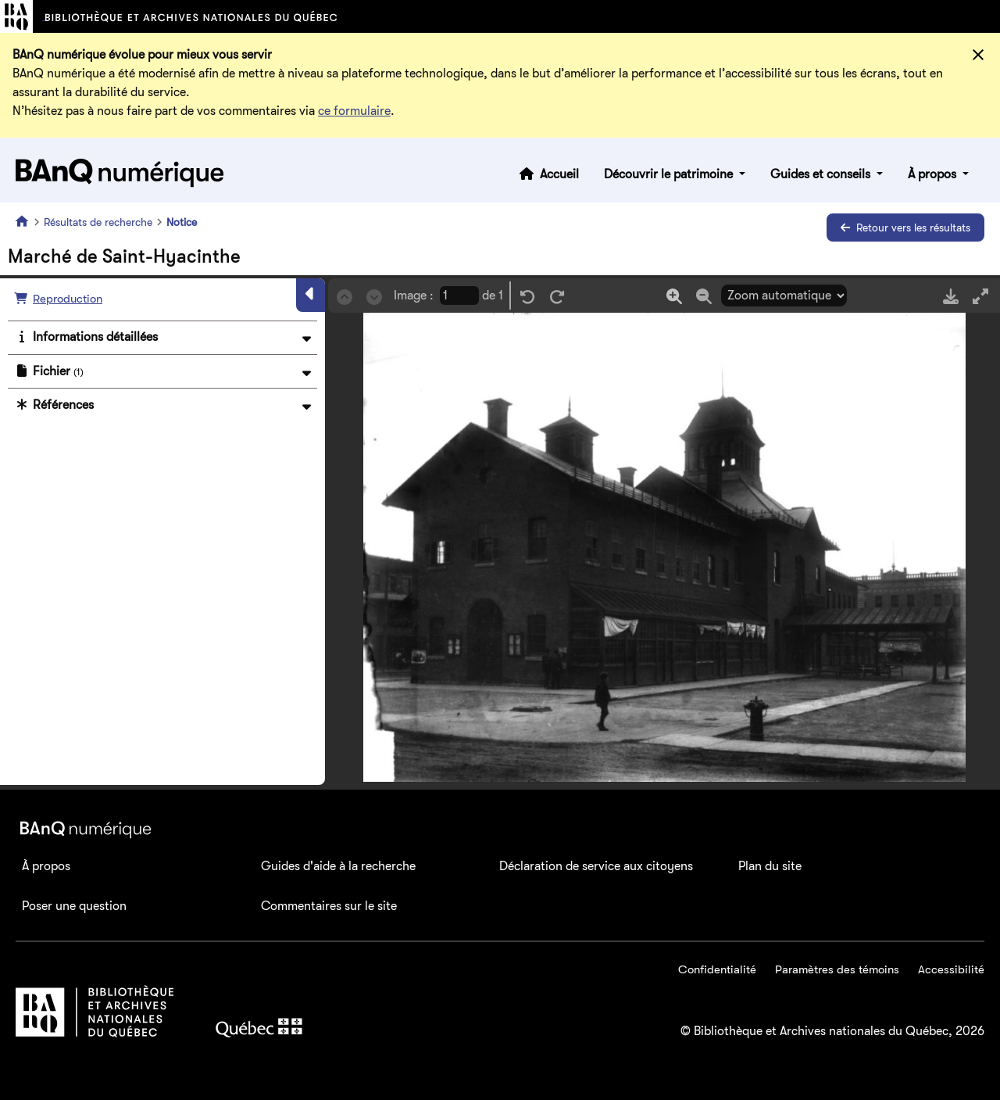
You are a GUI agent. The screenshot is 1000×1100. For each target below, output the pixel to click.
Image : (414, 295)
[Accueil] (25, 221)
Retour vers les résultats (905, 227)
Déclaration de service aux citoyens (596, 866)
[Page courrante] (459, 295)
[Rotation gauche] (527, 296)
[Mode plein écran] (980, 296)
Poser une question (74, 906)
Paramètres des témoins (837, 969)
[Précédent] (344, 296)
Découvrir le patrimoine (670, 174)
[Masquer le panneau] (310, 294)
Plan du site (770, 866)
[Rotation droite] (557, 296)
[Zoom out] (704, 296)
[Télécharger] (951, 296)
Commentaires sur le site (329, 906)
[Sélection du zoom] (784, 295)
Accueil (559, 174)
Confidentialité (717, 969)
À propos (933, 174)
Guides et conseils (821, 174)
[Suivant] (374, 296)
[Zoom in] (674, 296)
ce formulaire (354, 111)
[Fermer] (978, 54)
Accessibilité (951, 969)
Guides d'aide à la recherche (338, 866)
